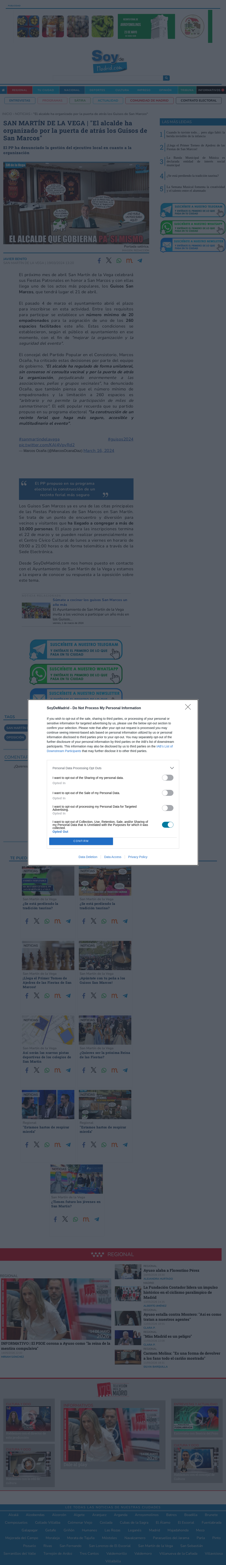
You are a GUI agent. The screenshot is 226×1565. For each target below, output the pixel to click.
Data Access (112, 857)
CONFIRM (81, 841)
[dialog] (113, 782)
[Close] (189, 708)
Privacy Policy (137, 857)
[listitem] (113, 768)
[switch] (167, 778)
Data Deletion (88, 857)
